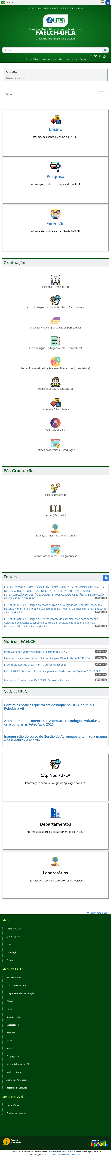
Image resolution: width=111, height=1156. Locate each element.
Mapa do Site (67, 8)
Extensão (10, 1040)
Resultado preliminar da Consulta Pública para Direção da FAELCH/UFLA (47, 658)
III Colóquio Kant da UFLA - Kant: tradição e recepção (35, 664)
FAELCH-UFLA (68, 1151)
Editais (9, 1001)
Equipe (9, 1009)
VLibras (79, 8)
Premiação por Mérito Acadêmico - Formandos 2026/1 (36, 652)
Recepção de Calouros (16, 1087)
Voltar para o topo (98, 912)
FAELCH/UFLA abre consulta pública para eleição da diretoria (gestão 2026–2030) (52, 671)
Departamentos (13, 1017)
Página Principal (13, 977)
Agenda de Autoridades (17, 1080)
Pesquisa (10, 1032)
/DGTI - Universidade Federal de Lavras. (63, 1154)
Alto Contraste (51, 8)
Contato (83, 59)
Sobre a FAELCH (33, 59)
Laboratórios (12, 1025)
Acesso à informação (15, 77)
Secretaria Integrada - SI (17, 1064)
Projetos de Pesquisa (16, 1113)
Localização (71, 59)
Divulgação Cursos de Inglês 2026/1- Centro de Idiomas (37, 680)
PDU (61, 59)
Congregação (12, 1056)
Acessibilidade (35, 8)
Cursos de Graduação (16, 985)
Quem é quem (49, 59)
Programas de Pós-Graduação (20, 993)
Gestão (9, 1048)
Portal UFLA (11, 71)
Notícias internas (14, 1072)
